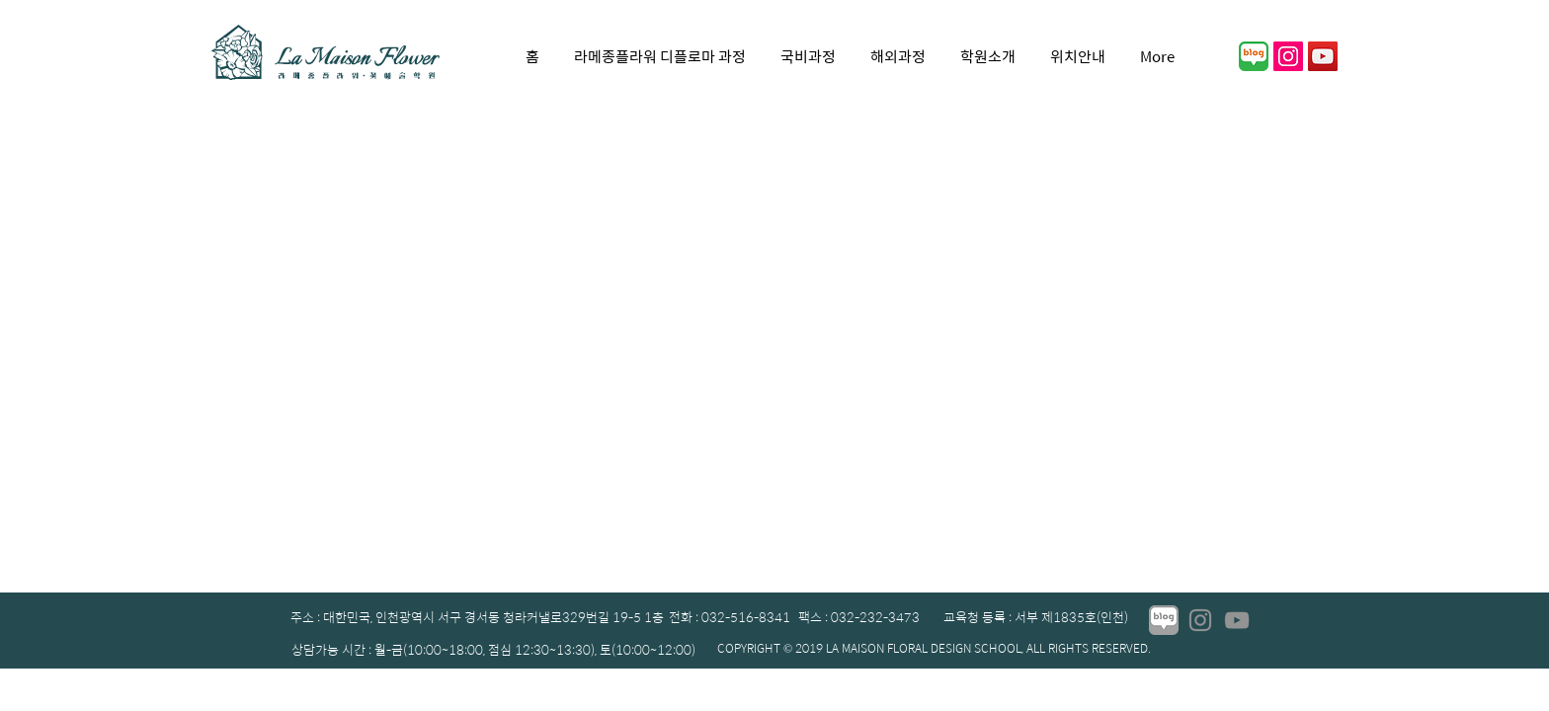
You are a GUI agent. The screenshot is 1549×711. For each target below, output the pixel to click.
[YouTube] (1323, 56)
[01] (1253, 56)
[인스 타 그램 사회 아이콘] (1288, 56)
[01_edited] (1164, 620)
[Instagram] (1200, 620)
